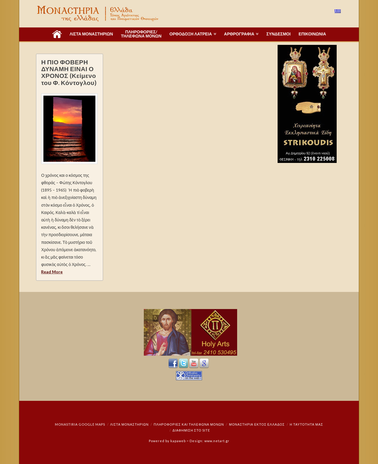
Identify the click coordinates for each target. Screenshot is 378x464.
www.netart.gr (216, 441)
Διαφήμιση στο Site (191, 430)
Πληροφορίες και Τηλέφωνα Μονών (189, 424)
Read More (52, 271)
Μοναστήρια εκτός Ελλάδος (257, 424)
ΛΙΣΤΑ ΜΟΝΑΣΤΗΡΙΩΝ (129, 424)
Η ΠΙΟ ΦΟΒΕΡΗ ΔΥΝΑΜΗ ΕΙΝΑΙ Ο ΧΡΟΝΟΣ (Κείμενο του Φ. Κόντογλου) (69, 72)
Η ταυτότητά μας (306, 424)
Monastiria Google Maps (80, 424)
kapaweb (178, 441)
